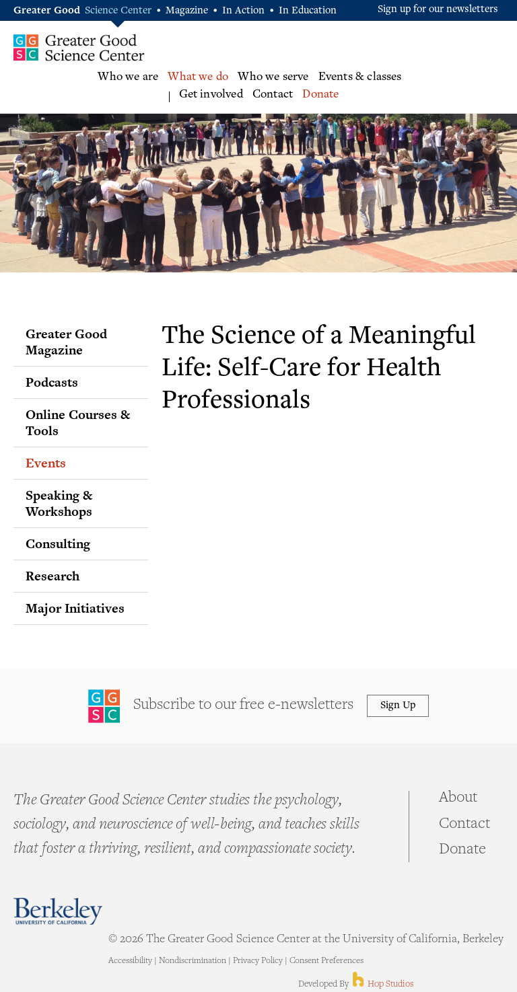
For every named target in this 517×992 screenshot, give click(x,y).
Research (52, 576)
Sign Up (397, 706)
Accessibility (130, 961)
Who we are (128, 77)
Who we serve (273, 77)
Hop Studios (382, 984)
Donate (320, 95)
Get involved (211, 95)
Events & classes (360, 77)
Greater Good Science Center (79, 47)
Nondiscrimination (192, 961)
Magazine (187, 11)
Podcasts (52, 382)
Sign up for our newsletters (438, 9)
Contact (272, 95)
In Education (308, 11)
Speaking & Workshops (59, 503)
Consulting (58, 543)
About (458, 798)
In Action (243, 11)
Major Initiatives (75, 608)
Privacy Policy (258, 961)
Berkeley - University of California (57, 911)
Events (46, 463)
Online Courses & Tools (78, 422)
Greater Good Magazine (66, 342)
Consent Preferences (326, 961)
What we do (198, 77)
